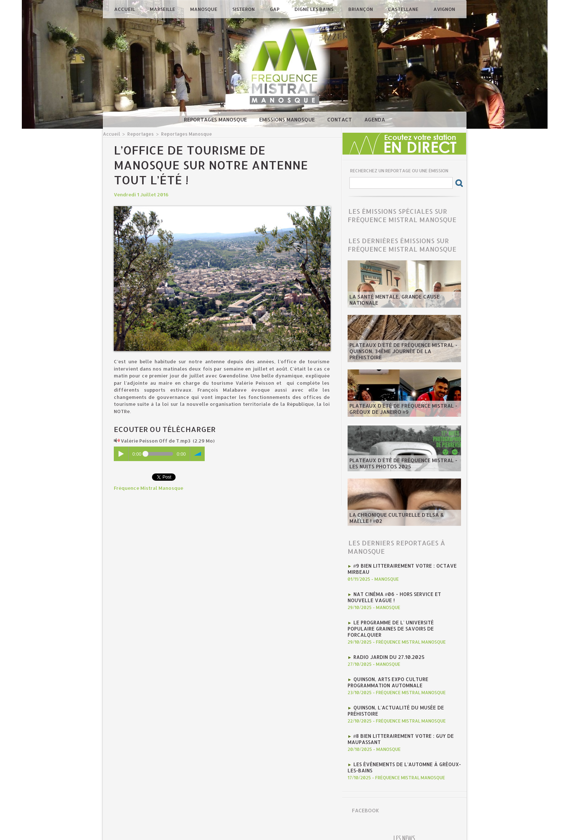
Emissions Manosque (287, 119)
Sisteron (244, 9)
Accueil (125, 9)
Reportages (139, 133)
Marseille (163, 9)
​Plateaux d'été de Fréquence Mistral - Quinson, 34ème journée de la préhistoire (403, 354)
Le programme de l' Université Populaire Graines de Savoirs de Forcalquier (403, 623)
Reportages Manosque (216, 119)
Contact (340, 119)
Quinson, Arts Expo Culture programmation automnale (387, 673)
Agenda (374, 119)
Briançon (361, 9)
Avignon (444, 9)
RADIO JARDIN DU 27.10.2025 (387, 648)
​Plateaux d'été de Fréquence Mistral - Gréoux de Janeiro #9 (400, 409)
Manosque (204, 9)
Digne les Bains (314, 9)
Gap (275, 9)
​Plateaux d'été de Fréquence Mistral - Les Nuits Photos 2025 (400, 463)
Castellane (404, 9)
